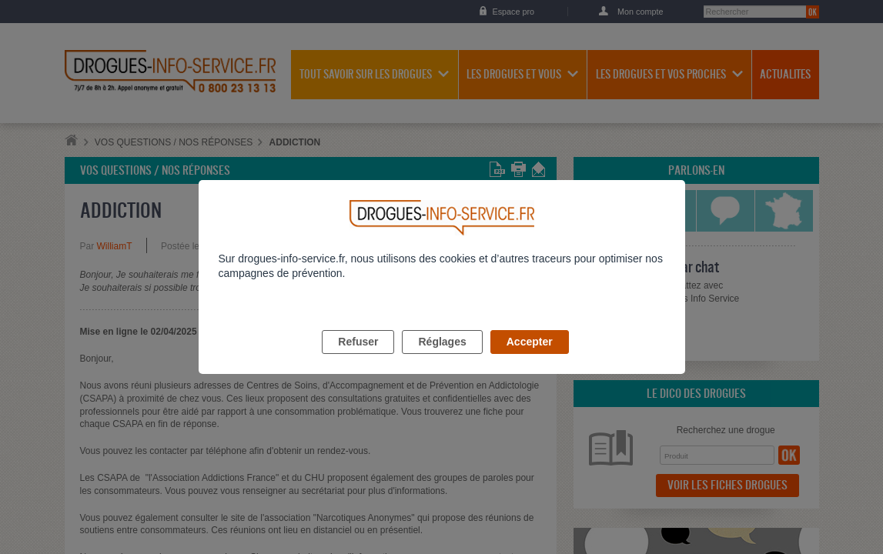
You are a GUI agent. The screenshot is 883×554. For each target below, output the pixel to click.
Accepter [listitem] (530, 359)
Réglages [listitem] (442, 359)
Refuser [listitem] (358, 359)
